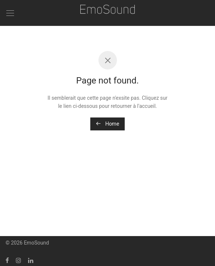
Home (107, 124)
